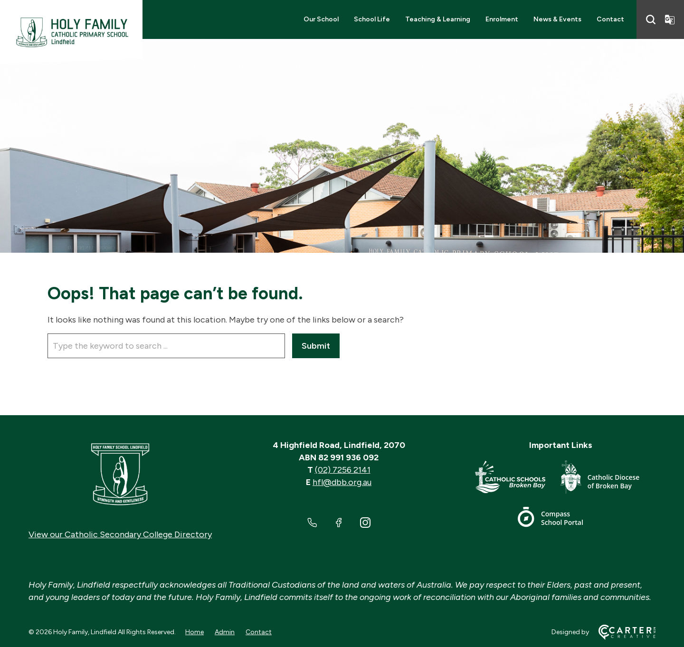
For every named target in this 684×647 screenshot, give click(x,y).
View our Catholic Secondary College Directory (120, 534)
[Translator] (669, 19)
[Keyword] (166, 345)
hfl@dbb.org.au (342, 482)
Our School (321, 19)
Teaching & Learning (437, 19)
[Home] (120, 474)
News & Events (557, 19)
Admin (225, 632)
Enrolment (501, 19)
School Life (372, 19)
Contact (610, 19)
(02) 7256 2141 (342, 470)
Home (194, 632)
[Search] (650, 19)
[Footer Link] (517, 479)
